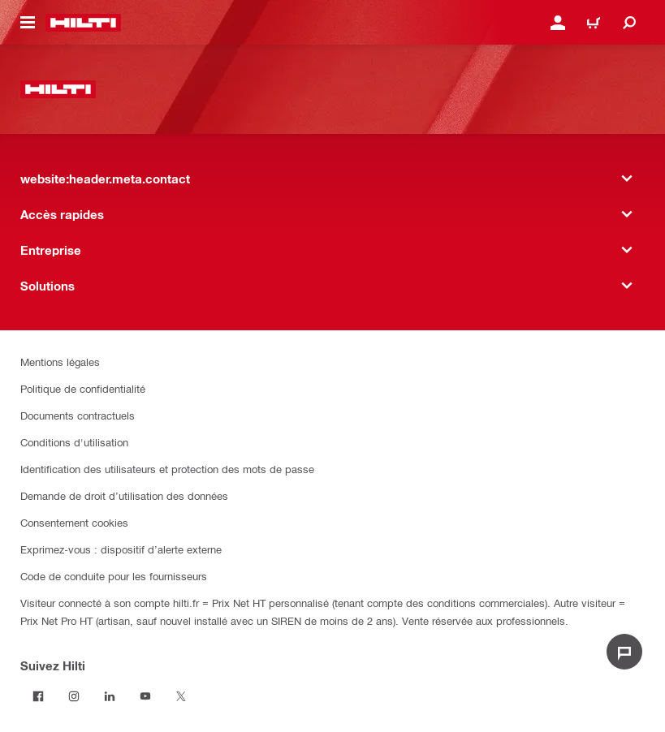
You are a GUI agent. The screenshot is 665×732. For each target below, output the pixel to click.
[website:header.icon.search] (629, 23)
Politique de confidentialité (82, 388)
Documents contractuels (77, 415)
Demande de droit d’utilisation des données (124, 495)
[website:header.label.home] (83, 23)
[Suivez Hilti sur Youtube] (145, 696)
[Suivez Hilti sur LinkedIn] (109, 696)
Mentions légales (60, 361)
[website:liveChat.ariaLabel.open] (624, 652)
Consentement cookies (74, 522)
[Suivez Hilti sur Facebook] (38, 696)
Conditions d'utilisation (74, 442)
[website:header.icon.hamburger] (27, 23)
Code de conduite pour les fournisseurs (113, 576)
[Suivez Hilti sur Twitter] (181, 696)
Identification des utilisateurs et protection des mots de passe (167, 469)
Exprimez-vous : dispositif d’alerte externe (121, 549)
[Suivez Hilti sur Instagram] (74, 696)
